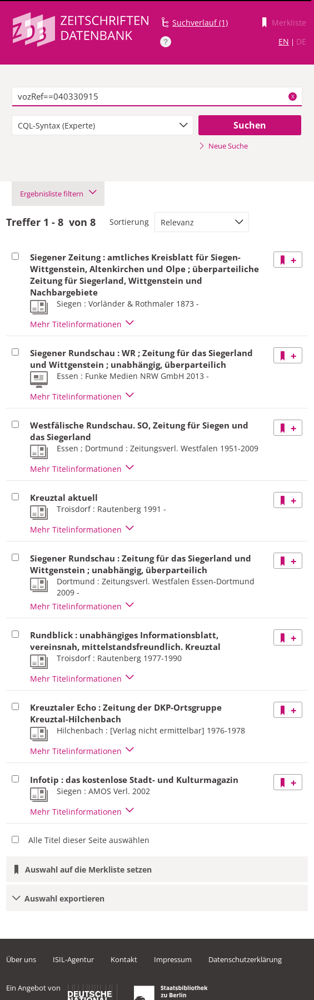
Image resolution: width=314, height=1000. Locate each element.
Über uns (21, 959)
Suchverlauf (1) (200, 22)
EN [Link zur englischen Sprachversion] (283, 41)
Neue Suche (223, 146)
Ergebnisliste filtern (58, 194)
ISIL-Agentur (73, 959)
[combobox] (102, 125)
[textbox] (157, 97)
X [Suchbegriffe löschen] (293, 96)
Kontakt (124, 959)
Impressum (173, 959)
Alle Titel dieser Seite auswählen (88, 840)
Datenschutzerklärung (245, 959)
